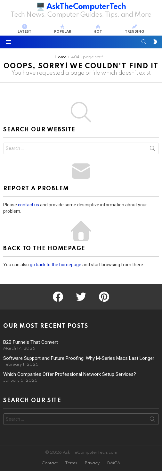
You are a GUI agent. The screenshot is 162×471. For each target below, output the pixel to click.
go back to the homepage (55, 264)
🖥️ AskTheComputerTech (81, 7)
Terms (71, 463)
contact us (28, 204)
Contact (50, 463)
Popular (62, 29)
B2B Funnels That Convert (30, 342)
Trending (134, 29)
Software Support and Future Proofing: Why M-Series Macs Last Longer (78, 358)
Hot (97, 29)
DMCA (113, 463)
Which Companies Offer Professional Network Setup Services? (69, 374)
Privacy (92, 463)
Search (152, 150)
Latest (24, 29)
